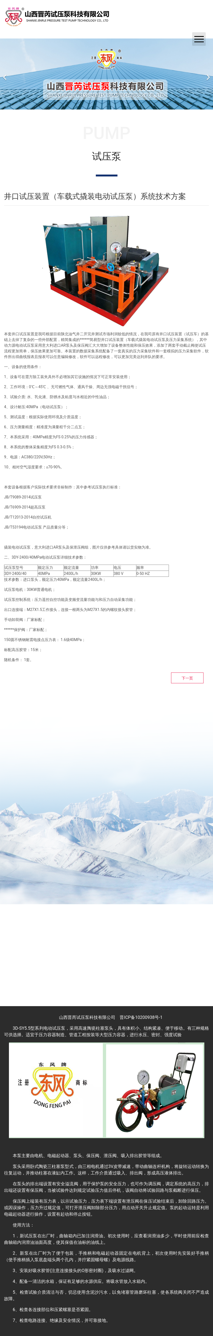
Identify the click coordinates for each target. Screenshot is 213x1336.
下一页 (187, 678)
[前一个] (5, 74)
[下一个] (207, 74)
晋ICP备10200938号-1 (141, 1017)
